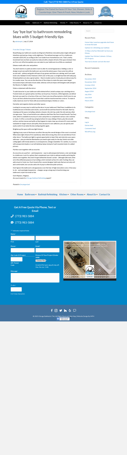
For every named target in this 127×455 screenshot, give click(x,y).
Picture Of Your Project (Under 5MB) (47, 255)
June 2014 (88, 97)
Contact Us (98, 23)
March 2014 (89, 101)
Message (14, 270)
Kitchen (62, 23)
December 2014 (90, 79)
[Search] (99, 31)
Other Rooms (74, 23)
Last (37, 241)
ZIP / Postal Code (15, 263)
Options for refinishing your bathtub (97, 48)
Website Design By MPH (85, 315)
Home (27, 23)
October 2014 (90, 85)
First (12, 241)
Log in (87, 122)
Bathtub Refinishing (50, 23)
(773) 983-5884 (24, 216)
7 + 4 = (13, 285)
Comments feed (90, 128)
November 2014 (90, 82)
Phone (13, 246)
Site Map (73, 315)
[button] (40, 22)
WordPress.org (90, 132)
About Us (86, 23)
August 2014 (89, 91)
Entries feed (89, 125)
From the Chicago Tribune (22, 49)
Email (38, 246)
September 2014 (90, 88)
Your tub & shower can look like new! (97, 61)
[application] (89, 261)
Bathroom (36, 23)
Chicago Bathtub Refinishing (36, 178)
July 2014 (88, 94)
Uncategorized (25, 184)
